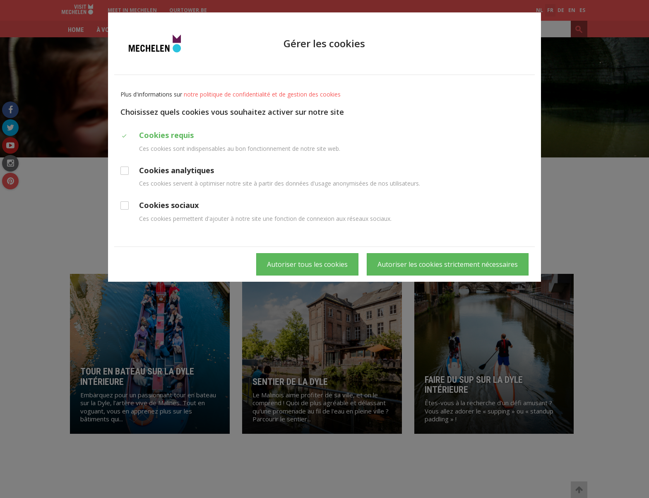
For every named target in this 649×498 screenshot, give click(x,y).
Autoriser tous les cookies (307, 264)
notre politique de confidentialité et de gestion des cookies (262, 94)
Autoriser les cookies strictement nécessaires (447, 264)
